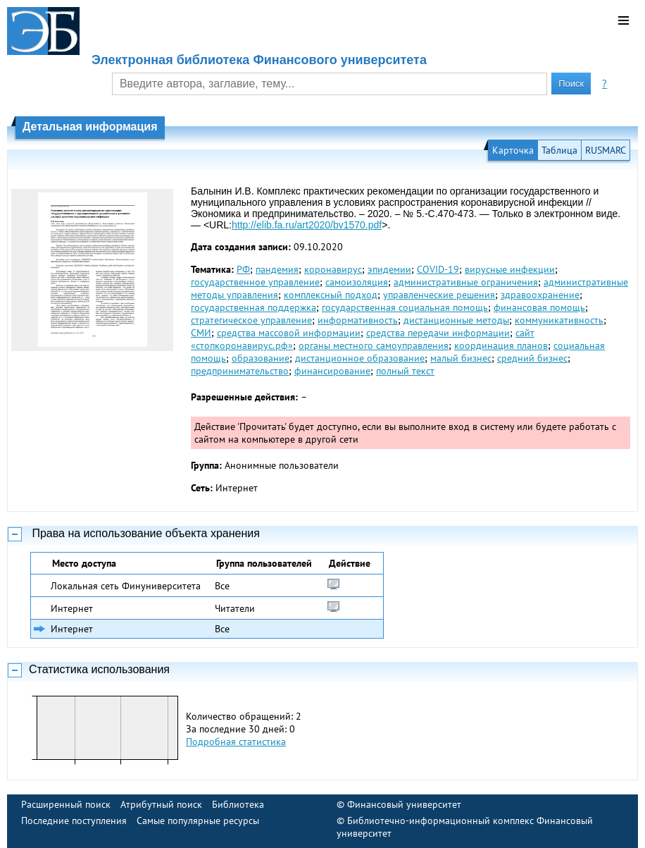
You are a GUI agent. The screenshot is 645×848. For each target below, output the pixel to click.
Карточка (513, 150)
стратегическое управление (251, 320)
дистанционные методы (456, 320)
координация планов (501, 345)
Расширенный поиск (66, 804)
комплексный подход (330, 294)
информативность (358, 320)
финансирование (332, 370)
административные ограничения (466, 282)
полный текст (405, 370)
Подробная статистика (236, 741)
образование (260, 358)
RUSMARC (605, 150)
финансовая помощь (539, 307)
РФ (243, 269)
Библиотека (238, 804)
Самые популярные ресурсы (198, 820)
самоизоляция (356, 282)
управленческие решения (439, 294)
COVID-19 (438, 269)
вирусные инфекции (510, 269)
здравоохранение (540, 294)
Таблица (559, 150)
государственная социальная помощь (405, 307)
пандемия (277, 269)
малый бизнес (460, 358)
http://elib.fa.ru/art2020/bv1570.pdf (307, 225)
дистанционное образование (360, 358)
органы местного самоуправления (374, 345)
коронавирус (333, 269)
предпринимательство (240, 370)
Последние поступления (74, 820)
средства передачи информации (438, 332)
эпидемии (389, 269)
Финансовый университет (404, 804)
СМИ (201, 332)
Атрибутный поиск (161, 804)
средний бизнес (532, 358)
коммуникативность (559, 320)
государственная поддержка (253, 307)
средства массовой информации (289, 332)
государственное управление (255, 282)
